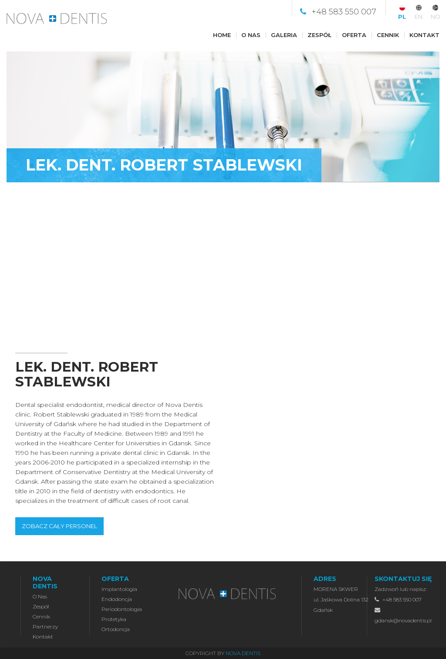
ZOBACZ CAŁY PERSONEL (59, 525)
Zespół (319, 34)
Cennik (388, 34)
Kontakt (424, 34)
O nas (250, 34)
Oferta (354, 34)
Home (222, 34)
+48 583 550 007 (343, 12)
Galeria (284, 34)
